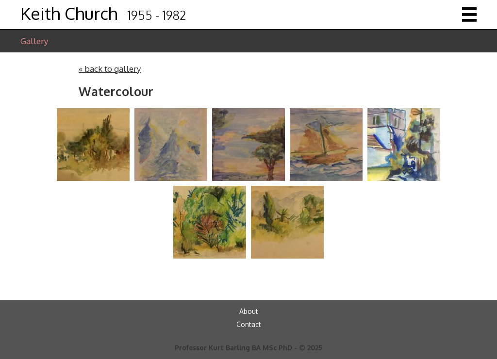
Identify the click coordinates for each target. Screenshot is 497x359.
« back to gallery (110, 69)
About (248, 311)
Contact (248, 324)
